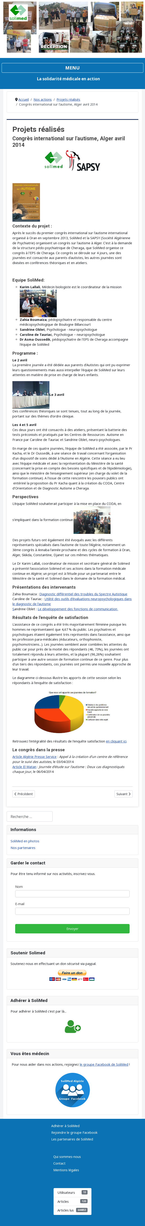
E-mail (19, 904)
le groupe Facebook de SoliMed (104, 1064)
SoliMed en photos (25, 841)
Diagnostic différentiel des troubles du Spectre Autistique (83, 594)
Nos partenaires (23, 848)
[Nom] (72, 893)
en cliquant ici (116, 741)
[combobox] (30, 816)
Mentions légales (66, 1170)
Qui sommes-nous (67, 1156)
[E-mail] (72, 911)
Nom (19, 887)
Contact (59, 1163)
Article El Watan (24, 767)
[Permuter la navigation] (72, 68)
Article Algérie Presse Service (34, 756)
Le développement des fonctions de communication (78, 609)
